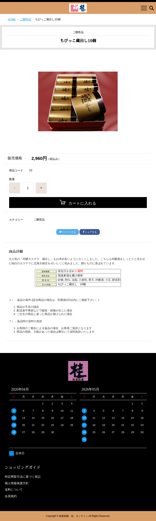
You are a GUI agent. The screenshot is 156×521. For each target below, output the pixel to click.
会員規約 (11, 496)
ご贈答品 (25, 19)
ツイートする (67, 232)
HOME (12, 19)
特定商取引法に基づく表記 (23, 476)
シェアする (89, 232)
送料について (14, 489)
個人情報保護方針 (17, 483)
